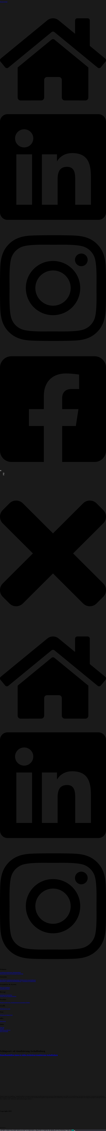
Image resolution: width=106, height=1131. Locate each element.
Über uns (2, 1027)
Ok (72, 1130)
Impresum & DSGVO (5, 1030)
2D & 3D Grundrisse (5, 987)
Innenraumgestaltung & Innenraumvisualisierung (11, 973)
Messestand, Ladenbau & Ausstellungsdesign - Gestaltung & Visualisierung (18, 981)
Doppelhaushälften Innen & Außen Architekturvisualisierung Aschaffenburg (29, 1055)
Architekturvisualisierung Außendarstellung (10, 972)
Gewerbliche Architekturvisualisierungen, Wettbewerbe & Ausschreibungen (18, 980)
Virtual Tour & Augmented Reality (8, 996)
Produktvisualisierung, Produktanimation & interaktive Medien (15, 1002)
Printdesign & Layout (5, 1008)
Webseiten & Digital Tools (6, 1015)
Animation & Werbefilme (6, 995)
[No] (74, 1130)
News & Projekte (4, 1031)
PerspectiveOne (3, 1)
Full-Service (3, 1021)
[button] (53, 554)
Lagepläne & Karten (5, 988)
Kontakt (2, 1028)
